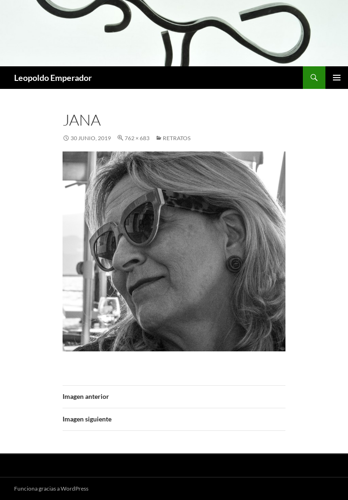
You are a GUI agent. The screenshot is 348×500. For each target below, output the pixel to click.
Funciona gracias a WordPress (51, 488)
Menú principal (336, 77)
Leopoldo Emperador (53, 77)
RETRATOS (176, 138)
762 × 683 (137, 138)
